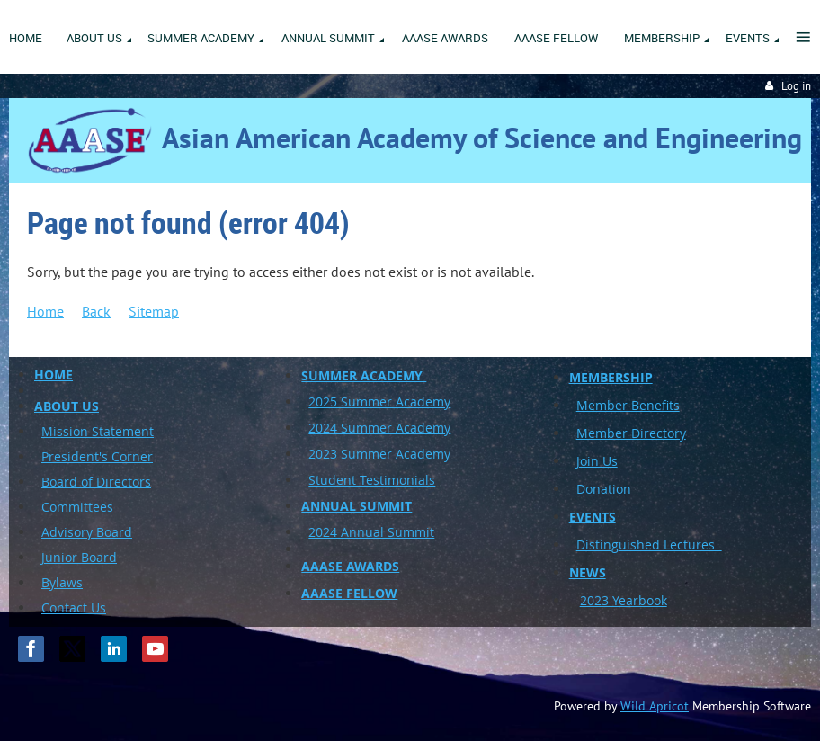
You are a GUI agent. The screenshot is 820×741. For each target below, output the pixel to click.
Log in (796, 86)
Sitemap (154, 311)
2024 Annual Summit (371, 531)
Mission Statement (97, 431)
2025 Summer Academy (379, 401)
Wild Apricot (654, 706)
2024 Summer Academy (379, 427)
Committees (77, 506)
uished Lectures (670, 544)
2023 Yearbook (623, 600)
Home (45, 311)
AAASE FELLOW (349, 593)
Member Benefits (628, 405)
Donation (603, 488)
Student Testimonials (371, 479)
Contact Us (73, 607)
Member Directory (631, 433)
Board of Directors (96, 481)
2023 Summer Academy (379, 453)
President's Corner (97, 456)
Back (96, 311)
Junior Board (79, 557)
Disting (597, 544)
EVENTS (592, 516)
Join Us (597, 460)
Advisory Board (86, 531)
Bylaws (62, 582)
